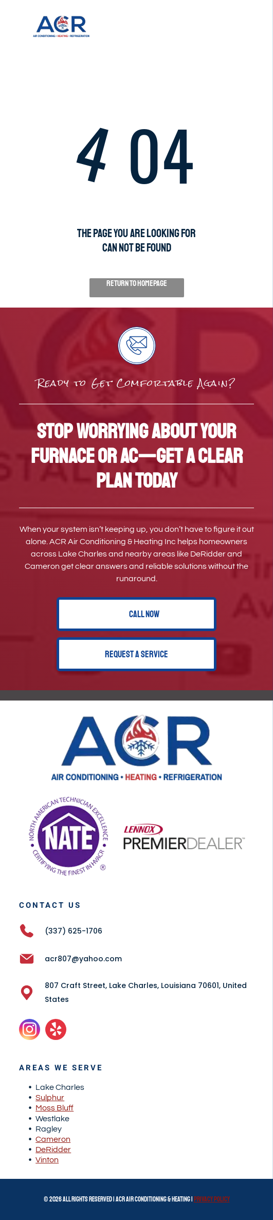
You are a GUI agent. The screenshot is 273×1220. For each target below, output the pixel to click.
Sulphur (49, 1097)
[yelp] (55, 1031)
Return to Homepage (136, 283)
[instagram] (29, 1031)
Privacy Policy (212, 1199)
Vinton (47, 1160)
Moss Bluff (54, 1108)
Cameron (52, 1139)
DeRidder (53, 1149)
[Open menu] (251, 26)
